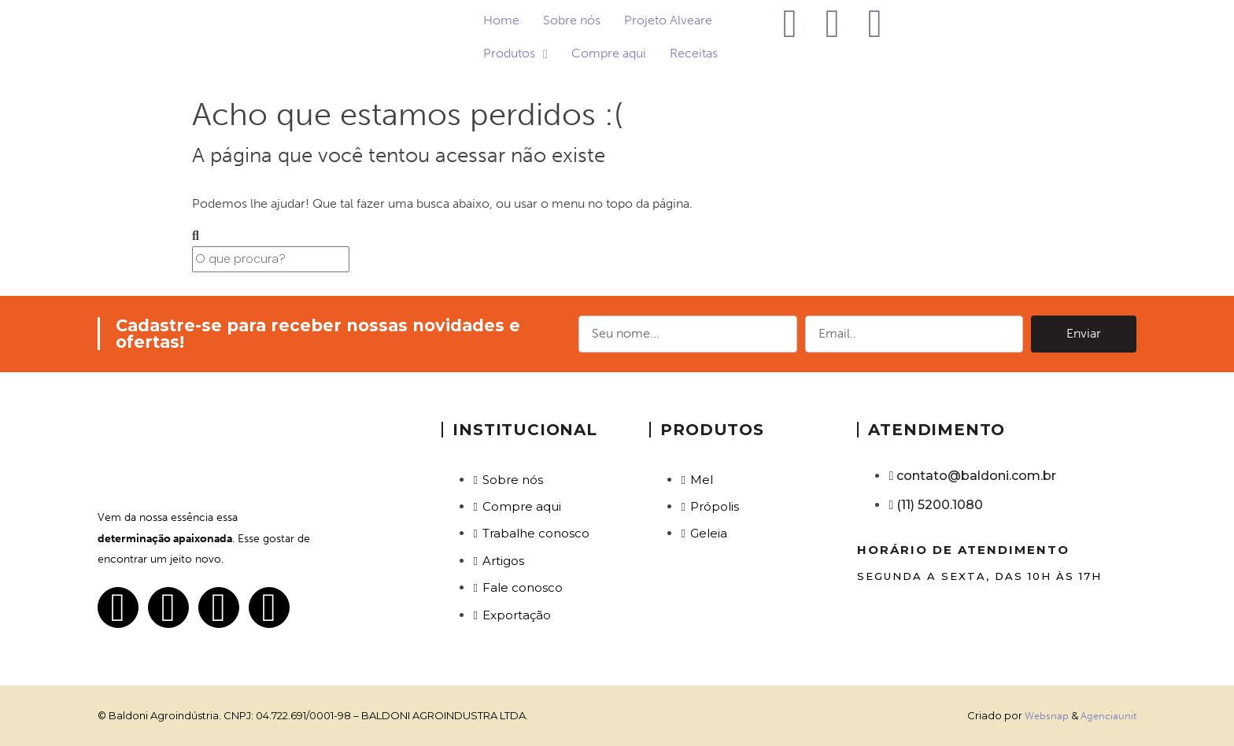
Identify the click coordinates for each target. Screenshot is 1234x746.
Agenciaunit (1108, 716)
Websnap (1047, 716)
